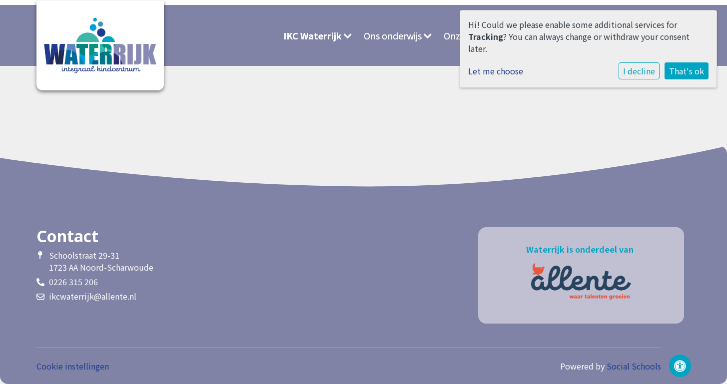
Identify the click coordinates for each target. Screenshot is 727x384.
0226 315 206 (73, 282)
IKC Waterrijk (317, 35)
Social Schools (634, 366)
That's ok (686, 71)
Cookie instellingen (72, 366)
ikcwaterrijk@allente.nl (92, 296)
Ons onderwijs (398, 35)
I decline (639, 71)
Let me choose (495, 71)
